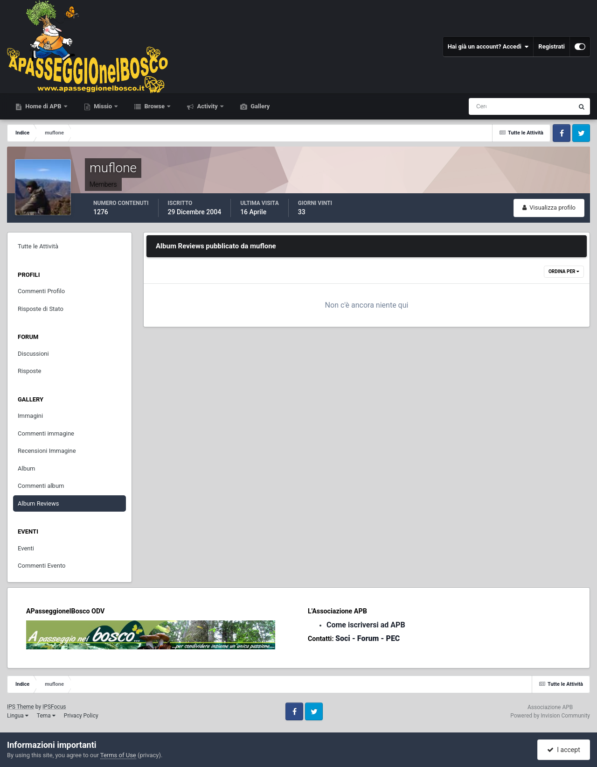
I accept (563, 749)
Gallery (259, 106)
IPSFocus (54, 707)
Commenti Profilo (41, 291)
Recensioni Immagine (47, 450)
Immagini (30, 415)
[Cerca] (482, 106)
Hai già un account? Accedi (488, 46)
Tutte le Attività (38, 246)
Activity (207, 106)
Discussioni (33, 353)
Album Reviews (38, 503)
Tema (46, 715)
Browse (154, 106)
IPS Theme (20, 707)
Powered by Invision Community (550, 715)
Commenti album (41, 485)
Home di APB (43, 106)
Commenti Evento (41, 565)
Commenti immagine (46, 433)
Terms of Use (118, 755)
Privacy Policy (81, 715)
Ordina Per (563, 271)
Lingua (17, 715)
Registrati (551, 46)
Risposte (29, 370)
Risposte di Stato (40, 308)
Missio (102, 106)
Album (26, 468)
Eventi (26, 548)
